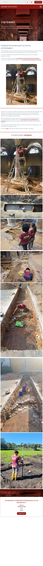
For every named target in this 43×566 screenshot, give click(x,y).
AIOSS (7, 128)
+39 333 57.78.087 (21, 506)
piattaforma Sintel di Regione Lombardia (32, 59)
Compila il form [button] (21, 513)
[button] (6, 2)
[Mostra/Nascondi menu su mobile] (40, 6)
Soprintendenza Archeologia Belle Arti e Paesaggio (27, 58)
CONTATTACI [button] (38, 2)
